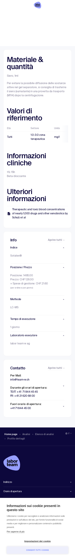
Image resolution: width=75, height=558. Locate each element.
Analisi (23, 14)
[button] (37, 248)
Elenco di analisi (39, 14)
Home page (9, 14)
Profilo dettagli (61, 14)
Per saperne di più (16, 531)
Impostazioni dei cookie (37, 541)
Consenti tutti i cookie (37, 550)
